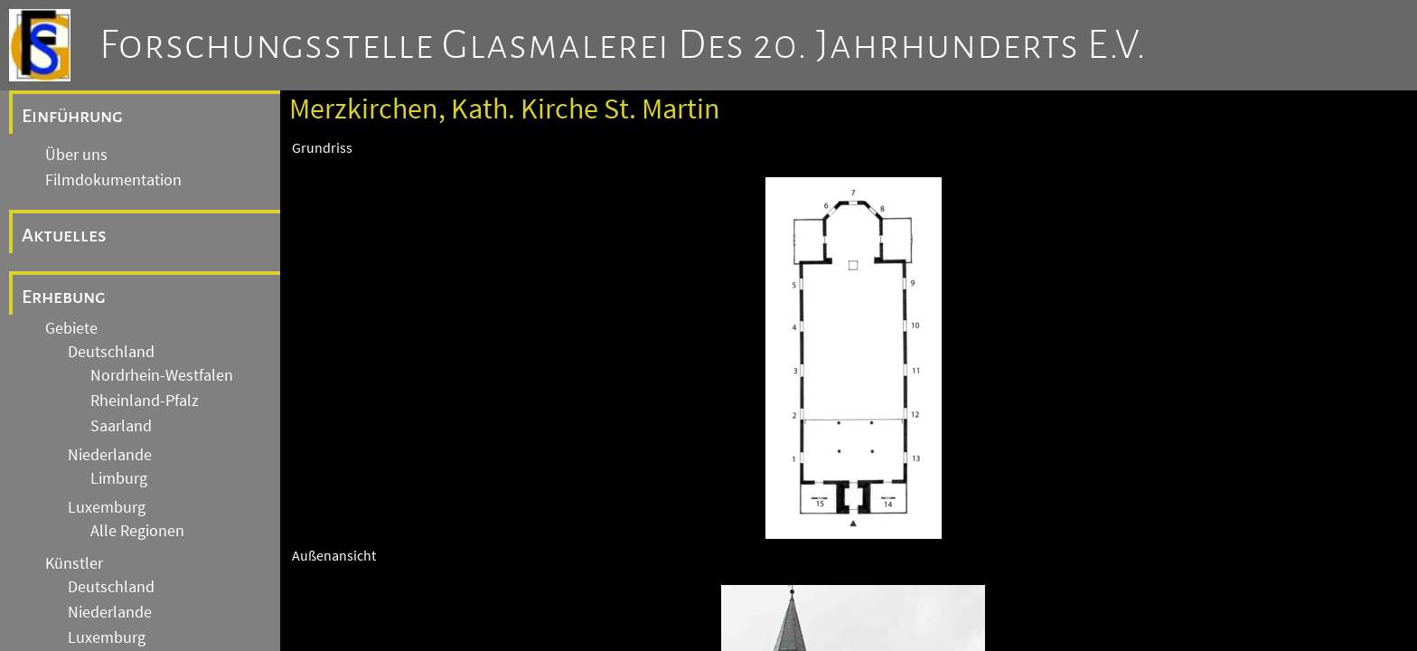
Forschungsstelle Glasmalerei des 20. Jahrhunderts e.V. (623, 45)
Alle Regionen (137, 531)
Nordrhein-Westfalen (161, 375)
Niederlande (110, 455)
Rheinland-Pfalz (144, 400)
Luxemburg (106, 507)
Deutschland (111, 352)
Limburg (118, 478)
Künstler (74, 563)
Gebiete (71, 328)
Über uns (76, 155)
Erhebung (64, 297)
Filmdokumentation (113, 180)
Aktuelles (64, 235)
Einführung (72, 116)
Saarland (121, 426)
